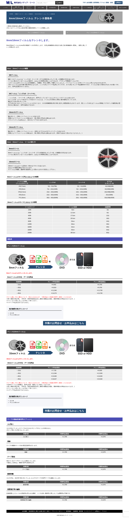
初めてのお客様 (122, 7)
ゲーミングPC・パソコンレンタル (111, 7)
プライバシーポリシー (58, 511)
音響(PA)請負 (76, 7)
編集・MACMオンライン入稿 (17, 7)
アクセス (104, 511)
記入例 (12, 313)
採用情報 (96, 2)
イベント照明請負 (88, 7)
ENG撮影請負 (52, 7)
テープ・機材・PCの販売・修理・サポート (99, 7)
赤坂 (111, 2)
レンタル (6, 7)
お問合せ (118, 3)
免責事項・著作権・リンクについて (83, 511)
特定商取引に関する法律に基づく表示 (39, 511)
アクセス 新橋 (104, 2)
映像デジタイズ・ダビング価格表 (24, 14)
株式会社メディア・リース (20, 3)
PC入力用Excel (15, 315)
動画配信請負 (64, 7)
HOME (11, 14)
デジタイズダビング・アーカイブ (29, 7)
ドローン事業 (41, 7)
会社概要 (89, 2)
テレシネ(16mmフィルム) (95, 32)
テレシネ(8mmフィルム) (36, 32)
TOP (84, 2)
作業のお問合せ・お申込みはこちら (64, 323)
